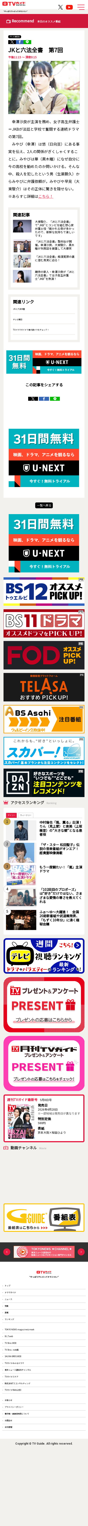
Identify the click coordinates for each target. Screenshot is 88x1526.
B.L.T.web (12, 1367)
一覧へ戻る (44, 508)
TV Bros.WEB (14, 1378)
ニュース (11, 1313)
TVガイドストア (16, 1428)
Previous (6, 1257)
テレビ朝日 (20, 321)
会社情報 (11, 1503)
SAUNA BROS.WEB (18, 1398)
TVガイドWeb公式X (18, 1448)
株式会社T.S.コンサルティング (25, 1438)
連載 (8, 1333)
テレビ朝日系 (18, 36)
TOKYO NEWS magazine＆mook (27, 1357)
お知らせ (11, 1462)
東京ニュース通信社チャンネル (25, 1418)
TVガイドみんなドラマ (20, 1408)
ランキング (13, 1343)
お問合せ (11, 1493)
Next (81, 1257)
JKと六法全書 (21, 311)
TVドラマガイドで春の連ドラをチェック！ (40, 331)
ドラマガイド (14, 1303)
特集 (8, 1323)
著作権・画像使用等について (24, 1483)
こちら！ (45, 198)
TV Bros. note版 (16, 1388)
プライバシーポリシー (20, 1472)
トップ (10, 1293)
